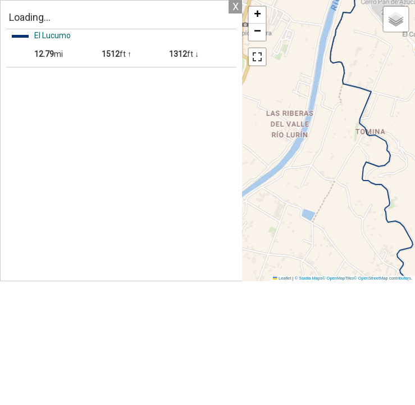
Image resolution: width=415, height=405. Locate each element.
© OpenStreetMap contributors (382, 278)
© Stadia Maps (308, 278)
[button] (257, 15)
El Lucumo (52, 35)
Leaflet (282, 278)
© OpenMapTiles (338, 278)
